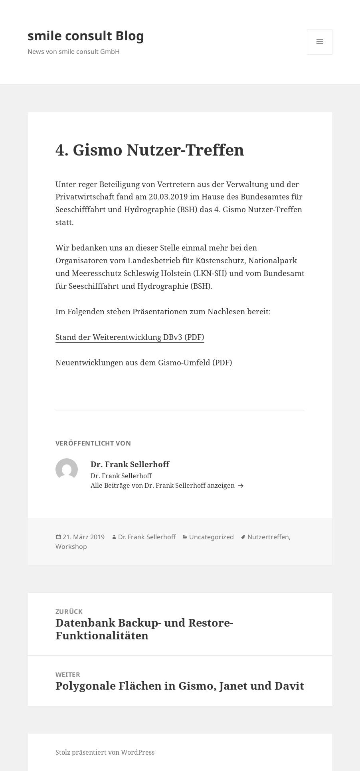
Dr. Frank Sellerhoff (147, 536)
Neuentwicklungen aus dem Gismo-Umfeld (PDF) (143, 362)
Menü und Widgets (319, 54)
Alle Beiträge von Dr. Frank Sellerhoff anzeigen (163, 485)
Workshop (71, 546)
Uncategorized (211, 536)
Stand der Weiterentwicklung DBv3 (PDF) (129, 337)
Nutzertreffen (268, 536)
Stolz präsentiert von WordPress (104, 752)
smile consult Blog (86, 35)
